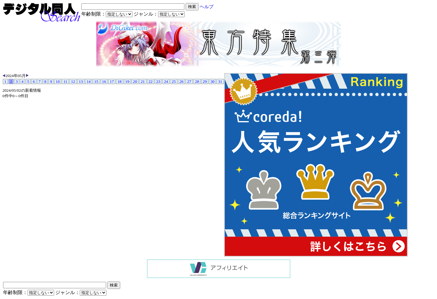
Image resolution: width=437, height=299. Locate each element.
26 (181, 81)
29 (205, 81)
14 (89, 81)
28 (197, 81)
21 (143, 81)
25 (174, 81)
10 (58, 81)
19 (127, 81)
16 (104, 81)
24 (166, 81)
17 (112, 81)
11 (65, 81)
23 (158, 81)
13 (81, 81)
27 (189, 81)
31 (220, 81)
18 (119, 81)
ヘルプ (206, 6)
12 (73, 81)
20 (135, 81)
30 (212, 81)
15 (96, 81)
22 (151, 81)
